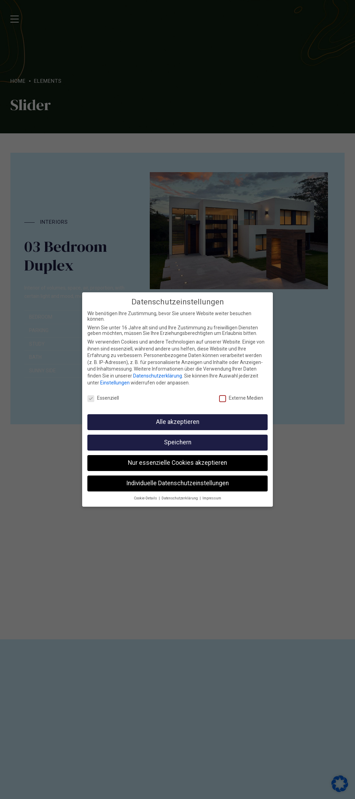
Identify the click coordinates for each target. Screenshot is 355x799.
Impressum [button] (211, 493)
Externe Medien (241, 394)
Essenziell (103, 394)
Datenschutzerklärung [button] (180, 493)
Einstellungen (115, 378)
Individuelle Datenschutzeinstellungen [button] (177, 478)
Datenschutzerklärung (157, 371)
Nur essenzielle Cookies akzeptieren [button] (177, 458)
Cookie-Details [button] (146, 493)
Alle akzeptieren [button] (177, 417)
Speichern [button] (177, 437)
